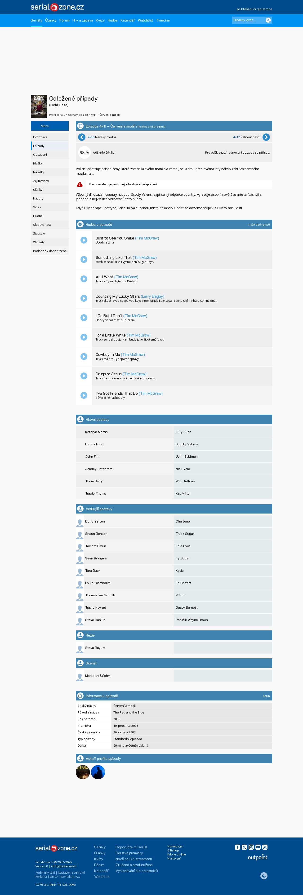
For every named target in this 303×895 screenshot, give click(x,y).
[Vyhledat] (268, 20)
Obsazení (40, 155)
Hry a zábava (82, 20)
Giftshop (173, 850)
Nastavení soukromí (71, 873)
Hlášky (37, 163)
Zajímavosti (41, 181)
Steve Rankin (95, 619)
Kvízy (100, 20)
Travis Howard (95, 607)
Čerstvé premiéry (129, 852)
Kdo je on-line (176, 854)
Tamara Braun (95, 546)
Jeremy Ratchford (98, 468)
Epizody (38, 146)
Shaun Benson (96, 533)
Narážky (38, 172)
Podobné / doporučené (50, 251)
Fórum (64, 20)
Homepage (175, 846)
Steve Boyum (95, 647)
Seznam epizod (78, 114)
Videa (37, 207)
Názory (38, 198)
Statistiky (39, 233)
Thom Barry (94, 481)
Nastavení (174, 858)
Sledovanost (42, 225)
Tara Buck (92, 570)
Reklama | (42, 877)
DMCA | (55, 877)
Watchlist (145, 20)
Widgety (39, 242)
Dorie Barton (95, 521)
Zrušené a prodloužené (134, 864)
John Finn (92, 456)
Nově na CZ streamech (134, 858)
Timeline (163, 20)
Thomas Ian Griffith (100, 595)
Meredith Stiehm (98, 675)
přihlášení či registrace (254, 9)
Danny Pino (94, 444)
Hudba (113, 20)
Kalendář (127, 20)
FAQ (77, 877)
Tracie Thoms (95, 493)
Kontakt (66, 877)
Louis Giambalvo (98, 582)
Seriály (36, 20)
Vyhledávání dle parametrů (137, 870)
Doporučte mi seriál (131, 846)
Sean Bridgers (96, 558)
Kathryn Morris (96, 432)
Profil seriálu (57, 114)
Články (51, 20)
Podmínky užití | (46, 873)
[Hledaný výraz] (252, 20)
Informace (40, 137)
